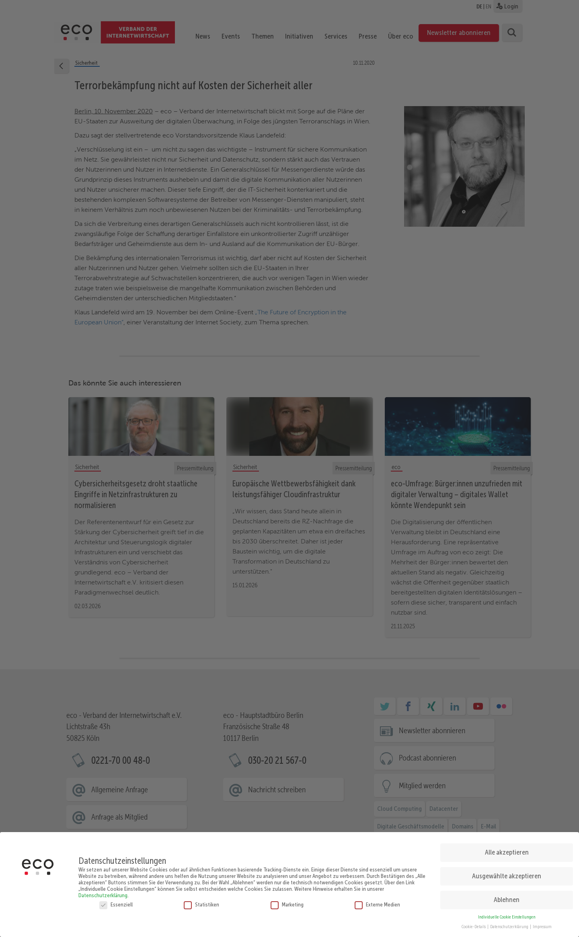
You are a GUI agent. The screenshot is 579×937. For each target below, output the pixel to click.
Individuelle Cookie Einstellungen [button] (507, 914)
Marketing (287, 901)
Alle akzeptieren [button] (507, 849)
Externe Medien (377, 901)
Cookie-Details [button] (474, 924)
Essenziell (116, 901)
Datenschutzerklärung (102, 892)
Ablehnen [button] (506, 896)
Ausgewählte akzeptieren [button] (506, 873)
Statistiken (201, 901)
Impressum (542, 924)
